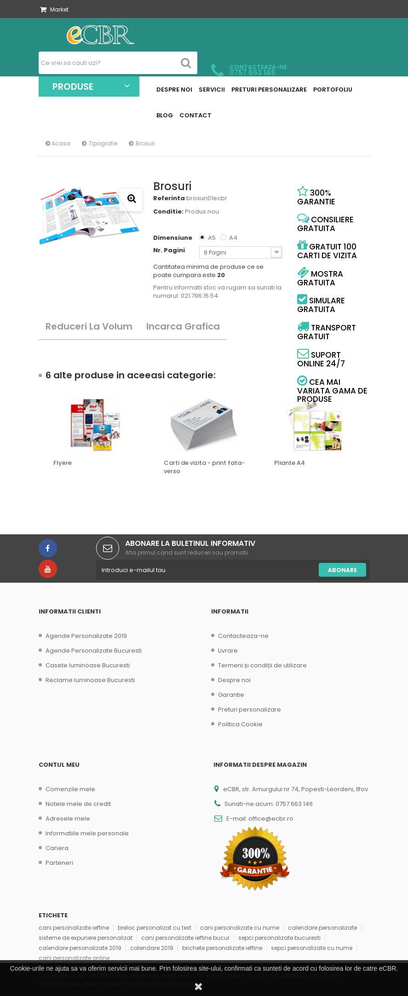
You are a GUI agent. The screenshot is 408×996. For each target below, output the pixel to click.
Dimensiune (173, 238)
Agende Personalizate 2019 (86, 635)
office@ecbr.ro (270, 818)
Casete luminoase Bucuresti (88, 665)
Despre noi (234, 680)
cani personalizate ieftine (74, 927)
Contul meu (59, 764)
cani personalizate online (74, 958)
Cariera (57, 848)
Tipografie (103, 143)
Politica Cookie (240, 724)
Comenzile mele (70, 789)
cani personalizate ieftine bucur (185, 937)
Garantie (231, 694)
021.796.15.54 (199, 295)
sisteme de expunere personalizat (85, 937)
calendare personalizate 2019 (80, 947)
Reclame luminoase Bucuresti (90, 680)
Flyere (62, 463)
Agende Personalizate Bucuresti (94, 650)
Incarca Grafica (183, 326)
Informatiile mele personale (87, 833)
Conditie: (168, 212)
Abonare (342, 570)
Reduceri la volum (89, 326)
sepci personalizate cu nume (311, 947)
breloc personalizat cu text (154, 927)
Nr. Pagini (169, 250)
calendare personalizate (322, 927)
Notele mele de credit (78, 803)
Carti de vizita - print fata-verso (204, 467)
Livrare (228, 650)
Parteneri (59, 862)
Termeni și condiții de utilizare (262, 665)
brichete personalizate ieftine (222, 947)
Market (54, 9)
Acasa (58, 143)
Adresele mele (68, 818)
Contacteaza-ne (243, 635)
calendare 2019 (151, 947)
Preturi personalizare (249, 709)
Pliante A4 (289, 463)
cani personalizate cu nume (239, 927)
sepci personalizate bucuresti (279, 937)
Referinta (169, 198)
